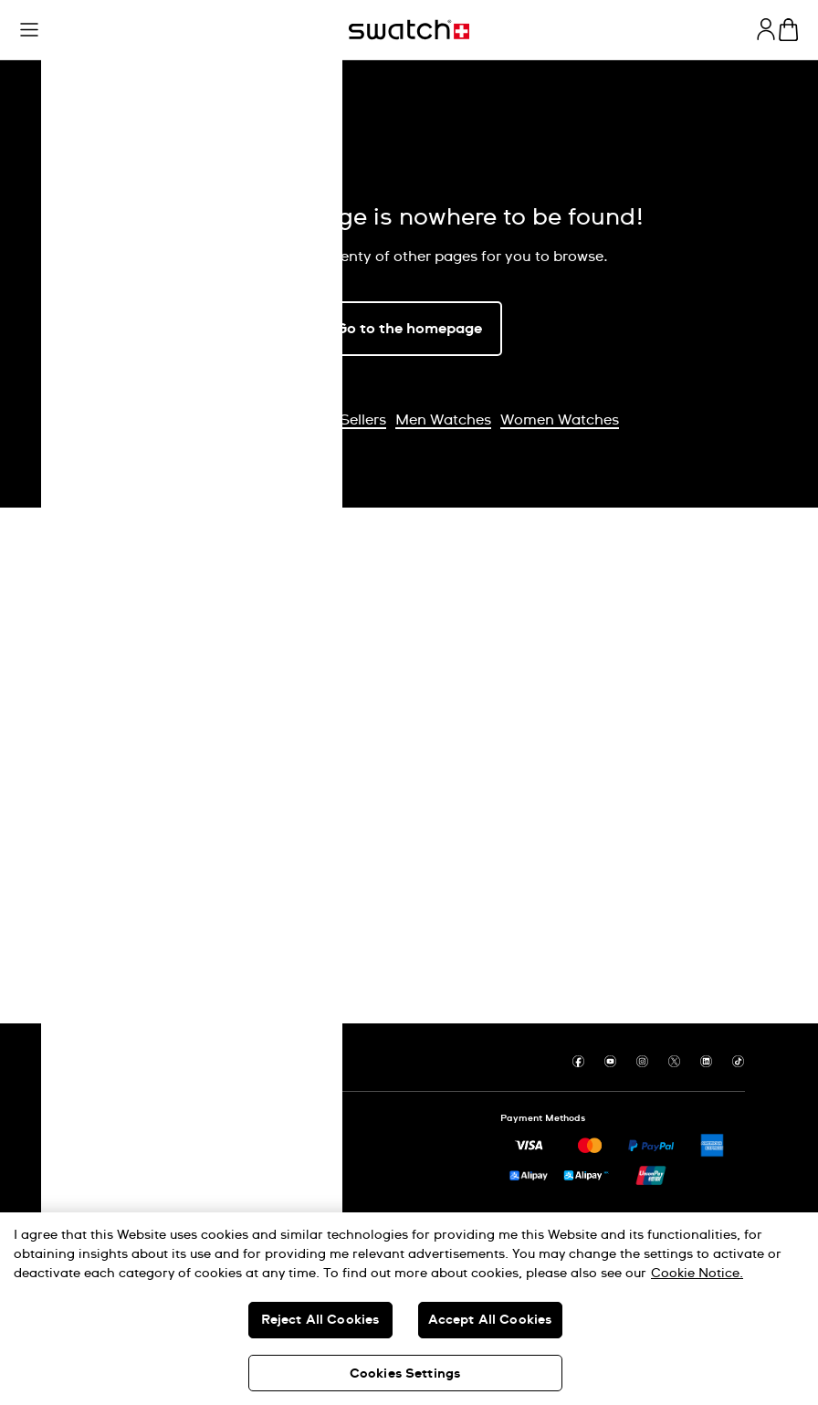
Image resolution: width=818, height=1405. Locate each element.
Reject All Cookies (320, 1320)
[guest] (766, 29)
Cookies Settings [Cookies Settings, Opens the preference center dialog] (405, 1374)
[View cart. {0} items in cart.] (788, 29)
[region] (409, 1308)
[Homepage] (409, 29)
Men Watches (443, 420)
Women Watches (559, 420)
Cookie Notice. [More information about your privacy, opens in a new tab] (697, 1273)
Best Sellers (345, 420)
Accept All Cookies (490, 1320)
